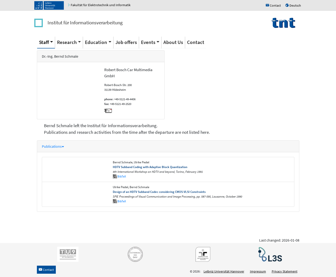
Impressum (258, 271)
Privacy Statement (284, 271)
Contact (195, 42)
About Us (173, 42)
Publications (53, 146)
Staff (44, 42)
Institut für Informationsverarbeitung (85, 22)
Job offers (126, 42)
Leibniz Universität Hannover (224, 271)
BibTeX (122, 176)
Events (148, 42)
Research (67, 42)
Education (96, 42)
